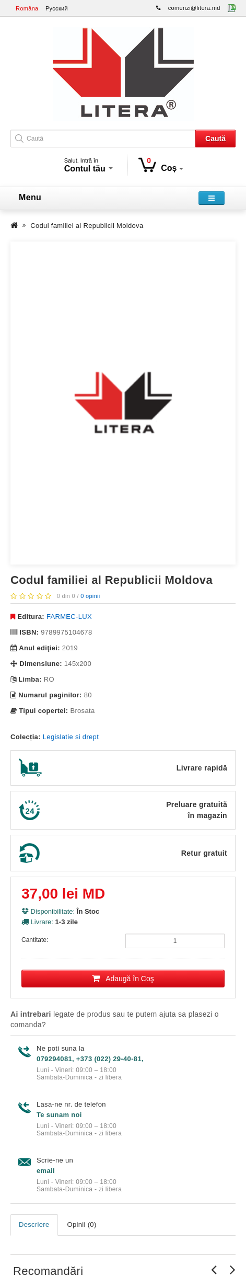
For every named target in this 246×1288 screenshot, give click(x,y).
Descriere (34, 1224)
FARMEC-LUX (69, 616)
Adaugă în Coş (123, 978)
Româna (27, 8)
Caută (215, 138)
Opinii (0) (82, 1224)
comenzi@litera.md (194, 8)
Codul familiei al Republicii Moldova (86, 225)
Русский (56, 8)
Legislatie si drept (71, 737)
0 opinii (90, 596)
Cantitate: (34, 940)
